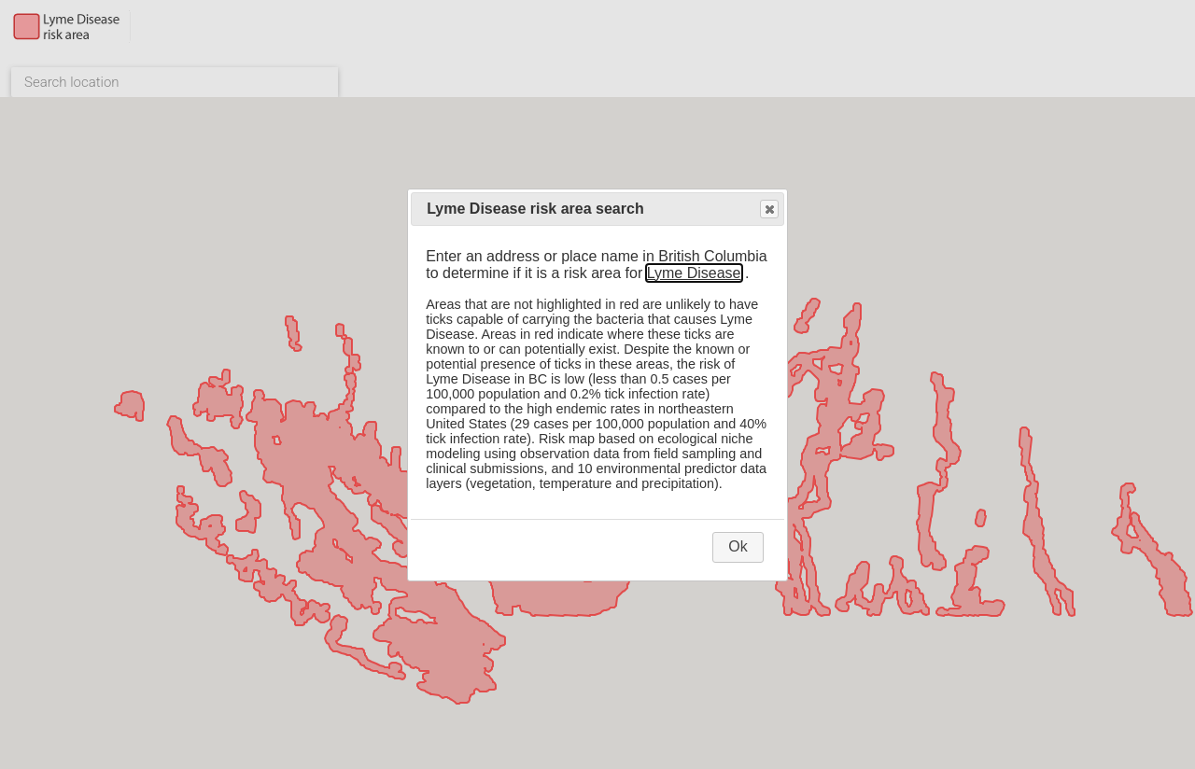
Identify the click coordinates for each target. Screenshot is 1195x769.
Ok (737, 546)
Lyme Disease (694, 273)
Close (768, 209)
